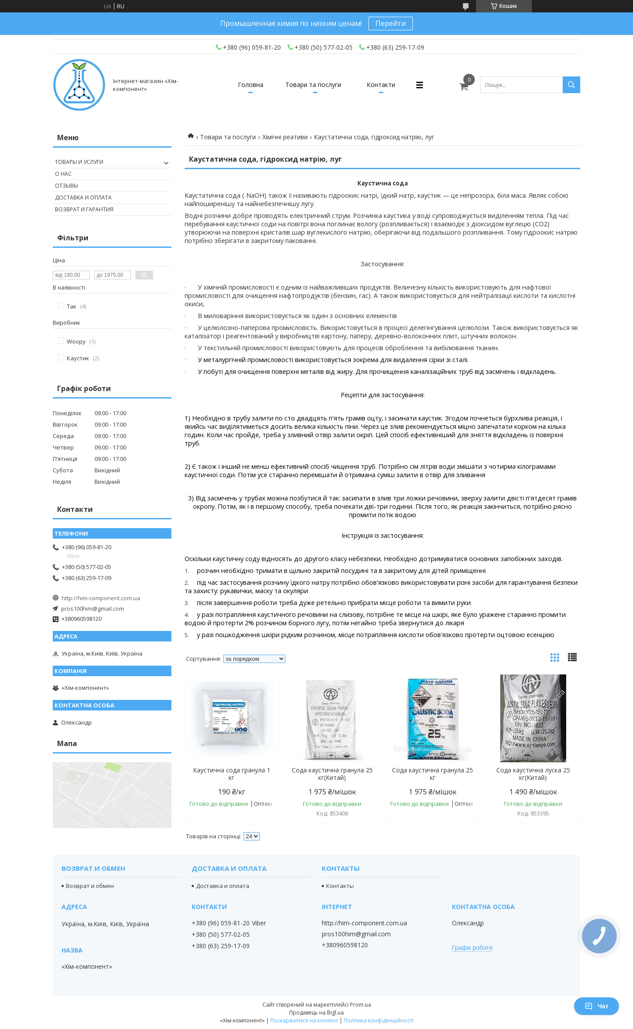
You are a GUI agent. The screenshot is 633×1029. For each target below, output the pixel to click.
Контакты (340, 886)
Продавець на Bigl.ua (316, 1012)
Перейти (390, 23)
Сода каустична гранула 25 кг (432, 774)
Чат (596, 1006)
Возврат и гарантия (84, 209)
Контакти (381, 84)
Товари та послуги (313, 84)
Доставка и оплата (83, 197)
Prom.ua (360, 1004)
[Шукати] (571, 84)
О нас (63, 174)
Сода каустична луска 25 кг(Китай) (533, 774)
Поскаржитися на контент (304, 1020)
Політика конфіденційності (379, 1020)
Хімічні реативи (285, 137)
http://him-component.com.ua (101, 597)
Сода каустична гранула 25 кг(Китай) (332, 774)
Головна (250, 84)
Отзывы (66, 185)
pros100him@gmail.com (92, 608)
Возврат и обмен (90, 886)
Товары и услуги (79, 162)
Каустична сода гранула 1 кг (231, 774)
